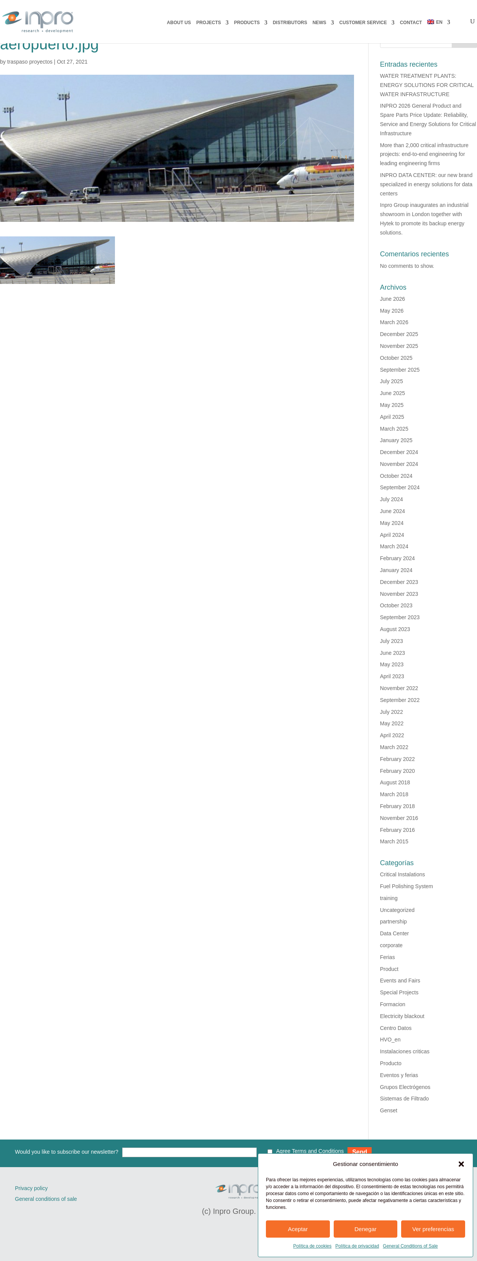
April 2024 (392, 535)
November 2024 (399, 464)
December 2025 (399, 334)
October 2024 (396, 476)
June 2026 (392, 299)
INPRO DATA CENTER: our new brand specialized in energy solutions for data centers (426, 184)
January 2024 (396, 570)
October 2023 (396, 605)
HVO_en (390, 1039)
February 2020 (397, 771)
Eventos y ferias (399, 1075)
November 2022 (399, 688)
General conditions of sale (46, 1199)
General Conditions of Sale (410, 1246)
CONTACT (411, 22)
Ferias (387, 957)
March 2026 (394, 322)
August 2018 (395, 782)
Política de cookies (312, 1246)
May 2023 (391, 664)
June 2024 (392, 511)
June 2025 (392, 393)
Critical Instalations (402, 874)
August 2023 (395, 629)
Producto (391, 1063)
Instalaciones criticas (404, 1051)
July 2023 (391, 641)
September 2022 (400, 700)
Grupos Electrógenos (405, 1087)
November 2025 (399, 346)
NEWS (319, 22)
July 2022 (391, 712)
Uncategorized (397, 910)
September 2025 (400, 370)
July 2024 (391, 499)
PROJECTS (208, 22)
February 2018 (397, 806)
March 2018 (394, 794)
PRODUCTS (247, 22)
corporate (391, 945)
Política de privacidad (357, 1246)
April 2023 (392, 676)
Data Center (394, 933)
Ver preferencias (433, 1229)
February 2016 (397, 830)
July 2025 (391, 381)
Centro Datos (395, 1028)
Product (389, 969)
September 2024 (400, 487)
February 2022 (397, 759)
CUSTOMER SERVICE (363, 22)
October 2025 (396, 358)
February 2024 (397, 558)
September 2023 (400, 617)
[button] (461, 1164)
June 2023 (392, 653)
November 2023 (399, 594)
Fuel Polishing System (406, 886)
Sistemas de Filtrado (404, 1098)
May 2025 (391, 405)
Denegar (365, 1229)
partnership (393, 921)
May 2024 (391, 523)
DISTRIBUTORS (290, 22)
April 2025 (392, 417)
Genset (388, 1110)
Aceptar (298, 1229)
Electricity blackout (402, 1016)
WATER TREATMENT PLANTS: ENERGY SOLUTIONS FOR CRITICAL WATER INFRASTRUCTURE (427, 85)
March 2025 (394, 429)
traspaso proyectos (29, 62)
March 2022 (394, 747)
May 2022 (391, 723)
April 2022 (392, 735)
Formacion (392, 1004)
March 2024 (394, 546)
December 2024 (399, 452)
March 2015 (394, 841)
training (389, 898)
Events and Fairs (400, 980)
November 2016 (399, 818)
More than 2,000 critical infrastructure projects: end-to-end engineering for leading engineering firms (424, 154)
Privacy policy (31, 1188)
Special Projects (399, 992)
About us (179, 22)
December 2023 (399, 582)
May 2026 (391, 311)
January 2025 (396, 440)
